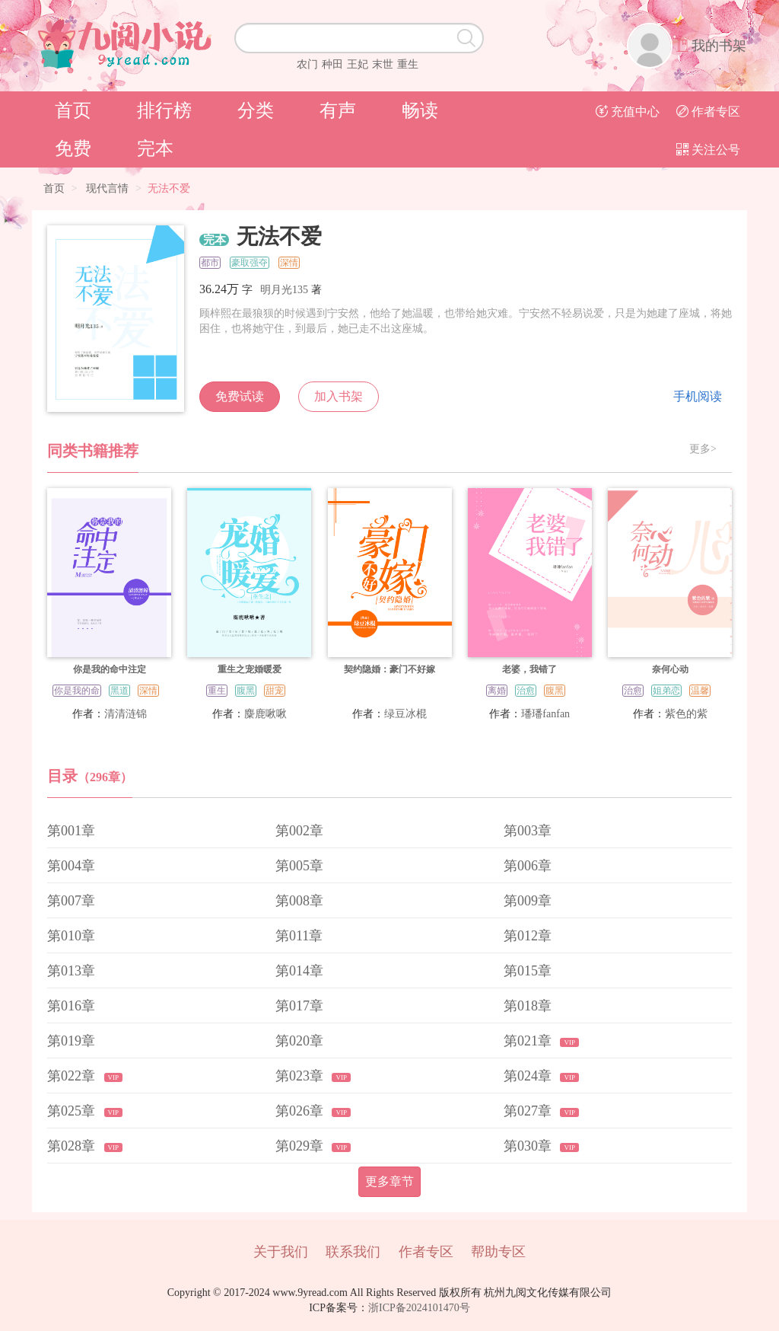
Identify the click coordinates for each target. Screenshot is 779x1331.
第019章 (71, 1041)
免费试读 (239, 396)
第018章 (528, 1005)
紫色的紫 (686, 714)
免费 (73, 148)
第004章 (71, 865)
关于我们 (280, 1251)
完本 (155, 148)
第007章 (71, 900)
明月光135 (284, 289)
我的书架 (719, 45)
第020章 (299, 1041)
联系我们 (353, 1251)
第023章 (301, 1076)
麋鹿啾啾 (265, 714)
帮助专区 (498, 1251)
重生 (407, 64)
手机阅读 (697, 396)
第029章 (301, 1146)
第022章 (73, 1076)
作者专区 (708, 111)
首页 (73, 110)
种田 (332, 64)
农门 (307, 64)
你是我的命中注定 (109, 669)
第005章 (299, 865)
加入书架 (338, 396)
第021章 (529, 1041)
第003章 (528, 830)
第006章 (528, 865)
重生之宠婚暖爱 (249, 669)
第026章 (301, 1111)
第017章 (299, 1005)
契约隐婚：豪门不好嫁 (389, 669)
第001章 (71, 830)
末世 (382, 64)
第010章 (71, 935)
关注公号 (708, 149)
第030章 (529, 1146)
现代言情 (107, 188)
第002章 (299, 830)
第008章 (299, 900)
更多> (703, 449)
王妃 (357, 64)
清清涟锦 (125, 714)
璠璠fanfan (545, 714)
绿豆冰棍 (405, 714)
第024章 (529, 1076)
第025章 (73, 1111)
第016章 (71, 1005)
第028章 (73, 1146)
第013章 (71, 970)
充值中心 (628, 111)
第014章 (299, 970)
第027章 (529, 1111)
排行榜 (164, 110)
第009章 (528, 900)
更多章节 (389, 1181)
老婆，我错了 (529, 669)
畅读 (420, 110)
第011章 (299, 935)
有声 (338, 110)
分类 (255, 110)
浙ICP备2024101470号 (419, 1307)
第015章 (528, 970)
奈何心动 (670, 669)
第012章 (528, 935)
